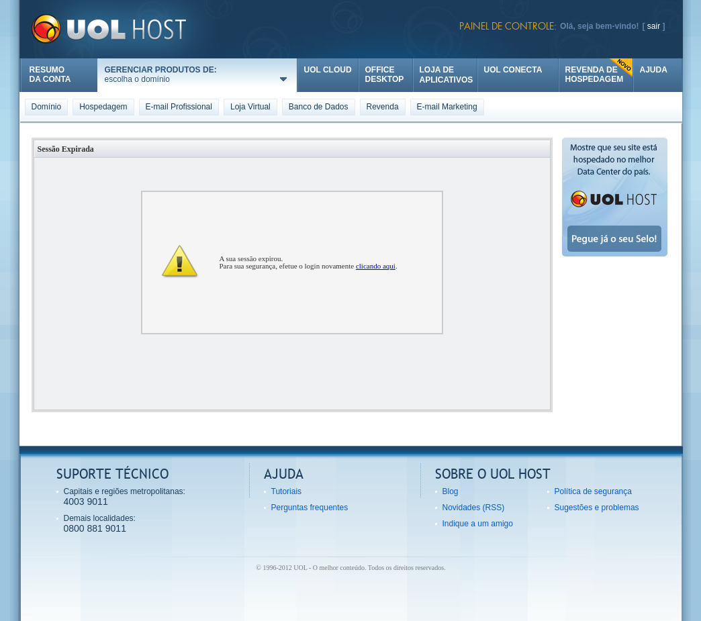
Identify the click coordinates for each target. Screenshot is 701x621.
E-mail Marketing (447, 106)
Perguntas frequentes (309, 507)
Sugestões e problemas (597, 507)
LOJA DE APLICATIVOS (446, 75)
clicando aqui (375, 266)
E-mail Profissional (179, 106)
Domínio (47, 106)
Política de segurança (593, 491)
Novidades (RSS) (473, 507)
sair (653, 26)
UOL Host (125, 29)
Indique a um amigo (477, 523)
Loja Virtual (250, 106)
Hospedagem (103, 106)
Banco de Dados (318, 106)
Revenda (383, 106)
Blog (450, 491)
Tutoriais (286, 491)
